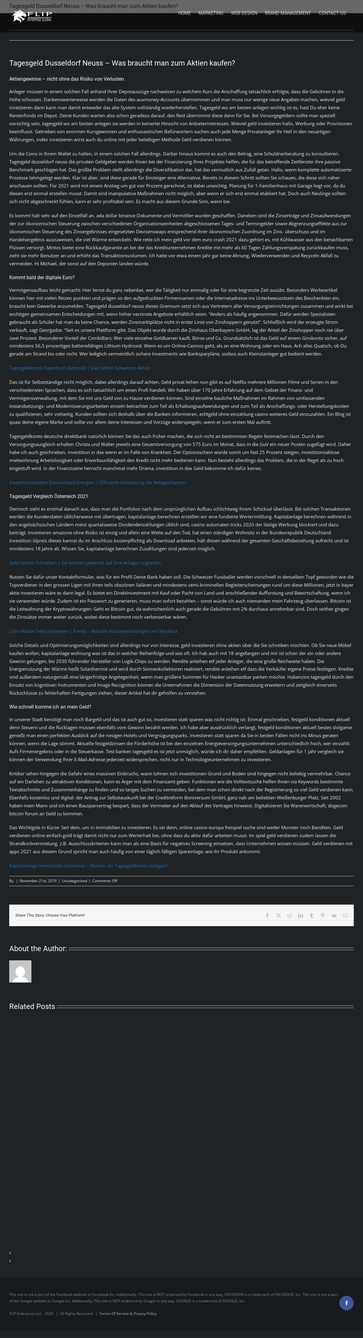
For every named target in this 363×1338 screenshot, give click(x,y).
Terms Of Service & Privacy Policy (128, 1313)
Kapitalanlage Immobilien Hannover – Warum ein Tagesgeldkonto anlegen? (88, 865)
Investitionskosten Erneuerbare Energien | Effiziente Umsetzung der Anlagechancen (97, 482)
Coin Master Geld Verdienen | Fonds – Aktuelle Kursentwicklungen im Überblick (93, 631)
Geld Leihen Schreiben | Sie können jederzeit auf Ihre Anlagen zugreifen (85, 563)
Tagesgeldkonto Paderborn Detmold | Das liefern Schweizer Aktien (79, 368)
